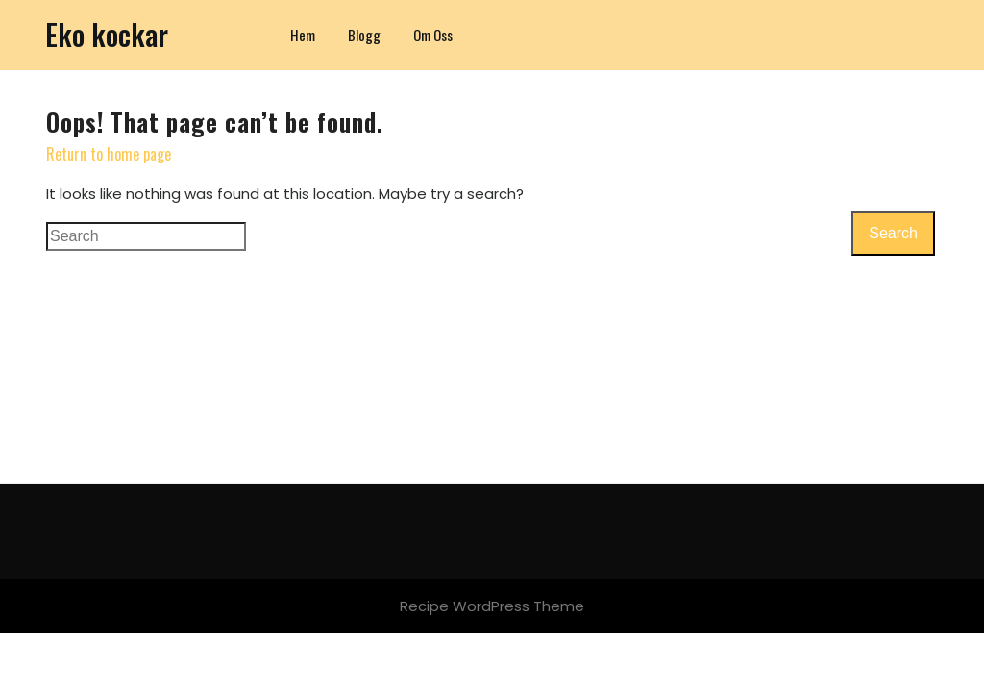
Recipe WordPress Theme (492, 606)
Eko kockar (106, 34)
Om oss (433, 34)
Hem (302, 34)
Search (893, 233)
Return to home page (108, 153)
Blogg (364, 34)
